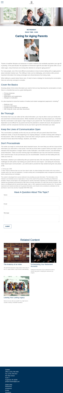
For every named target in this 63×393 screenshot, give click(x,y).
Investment (8, 388)
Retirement (8, 386)
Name (5, 195)
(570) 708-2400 (14, 371)
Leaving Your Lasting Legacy (14, 297)
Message (6, 213)
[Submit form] (7, 226)
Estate (7, 390)
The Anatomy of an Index (13, 264)
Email (5, 204)
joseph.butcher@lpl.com (12, 381)
